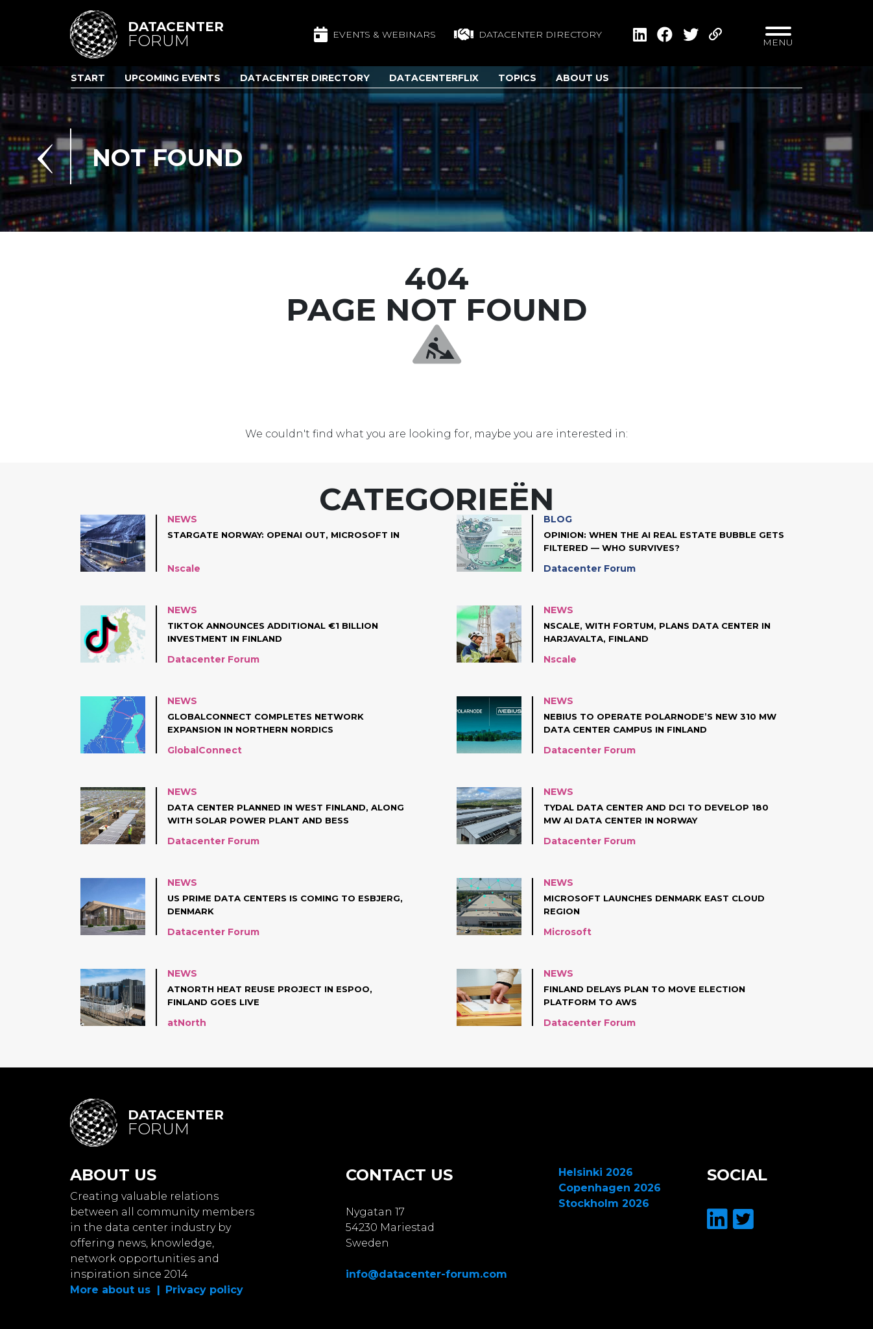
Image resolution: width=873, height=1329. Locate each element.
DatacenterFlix (434, 78)
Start (88, 78)
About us (582, 78)
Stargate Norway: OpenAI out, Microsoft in (285, 541)
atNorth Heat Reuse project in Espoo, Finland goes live (275, 995)
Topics (517, 78)
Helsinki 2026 (595, 1172)
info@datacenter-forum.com (426, 1274)
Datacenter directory (528, 34)
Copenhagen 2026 (609, 1188)
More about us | (115, 1290)
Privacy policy (204, 1290)
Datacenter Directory (305, 78)
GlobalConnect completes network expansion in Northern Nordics (272, 723)
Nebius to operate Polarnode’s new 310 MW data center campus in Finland (656, 723)
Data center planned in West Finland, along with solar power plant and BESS (283, 813)
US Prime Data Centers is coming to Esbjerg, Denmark (267, 904)
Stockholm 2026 (603, 1203)
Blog (558, 519)
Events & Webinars (375, 34)
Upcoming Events (173, 78)
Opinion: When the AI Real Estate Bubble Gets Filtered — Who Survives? (657, 541)
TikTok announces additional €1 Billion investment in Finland (280, 632)
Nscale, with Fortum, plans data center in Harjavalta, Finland (665, 632)
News (182, 519)
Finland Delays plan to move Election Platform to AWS (652, 995)
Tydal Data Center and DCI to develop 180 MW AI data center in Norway (663, 813)
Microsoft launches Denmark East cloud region (662, 904)
